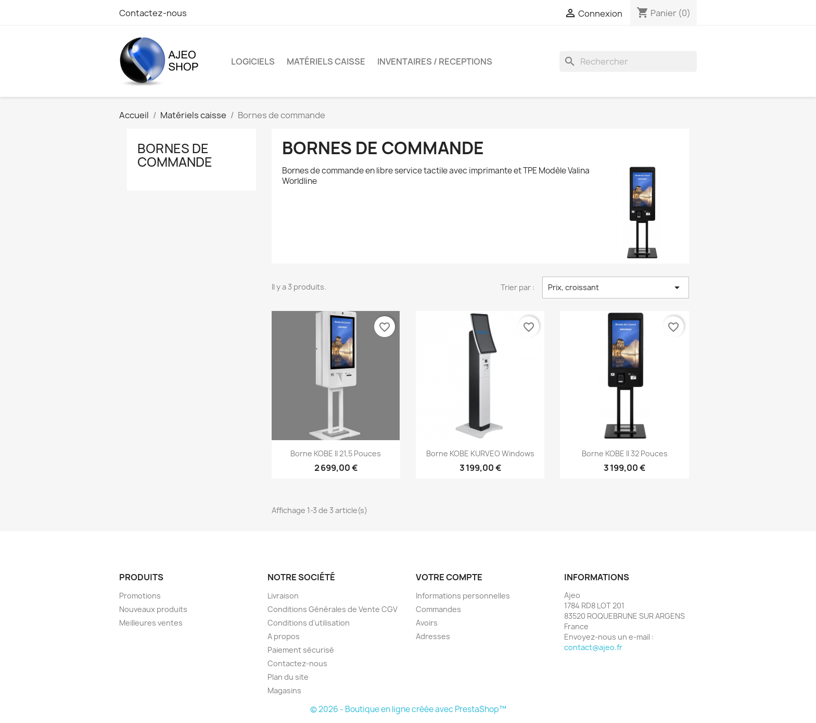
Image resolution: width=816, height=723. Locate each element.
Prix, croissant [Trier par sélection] (615, 287)
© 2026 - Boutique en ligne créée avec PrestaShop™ (408, 709)
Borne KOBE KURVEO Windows (480, 453)
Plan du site (288, 677)
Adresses (433, 636)
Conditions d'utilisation (308, 623)
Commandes (438, 609)
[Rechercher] (628, 61)
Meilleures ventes (151, 623)
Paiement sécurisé (300, 650)
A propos (283, 636)
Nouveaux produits (153, 609)
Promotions (140, 596)
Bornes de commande (174, 155)
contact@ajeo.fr (593, 647)
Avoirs (427, 623)
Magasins (284, 690)
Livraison (283, 596)
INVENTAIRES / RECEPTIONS (434, 61)
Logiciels (253, 61)
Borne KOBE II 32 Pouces (625, 453)
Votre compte (449, 577)
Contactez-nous (153, 13)
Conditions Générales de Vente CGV (332, 609)
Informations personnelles (463, 596)
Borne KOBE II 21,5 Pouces (335, 453)
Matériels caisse (326, 61)
